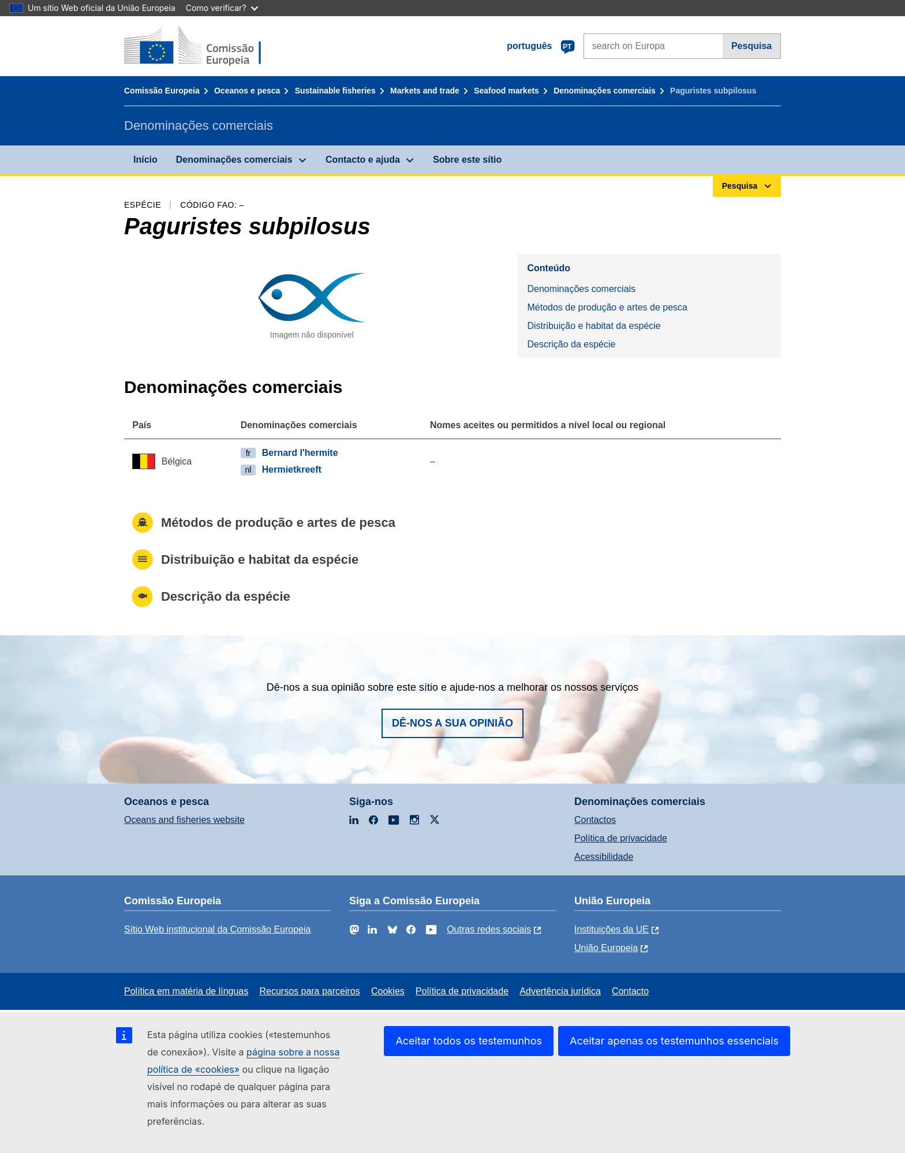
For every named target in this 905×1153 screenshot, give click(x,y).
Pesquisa (751, 46)
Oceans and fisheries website (184, 820)
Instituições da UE (611, 929)
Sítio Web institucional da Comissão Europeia (217, 929)
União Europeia (606, 948)
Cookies (388, 991)
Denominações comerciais (605, 90)
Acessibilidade (603, 857)
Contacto (630, 991)
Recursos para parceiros (309, 991)
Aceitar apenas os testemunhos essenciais (674, 1041)
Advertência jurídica (560, 991)
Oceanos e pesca (247, 90)
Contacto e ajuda (363, 159)
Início (145, 159)
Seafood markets (506, 90)
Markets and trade (424, 90)
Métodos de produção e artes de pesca (607, 307)
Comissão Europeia (162, 90)
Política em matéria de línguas (186, 991)
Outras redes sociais (489, 929)
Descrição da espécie (571, 344)
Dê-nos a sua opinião (452, 723)
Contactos (595, 820)
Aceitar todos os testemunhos (468, 1041)
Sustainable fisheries (335, 90)
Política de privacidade (620, 838)
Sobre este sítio (467, 159)
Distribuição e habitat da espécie (593, 326)
